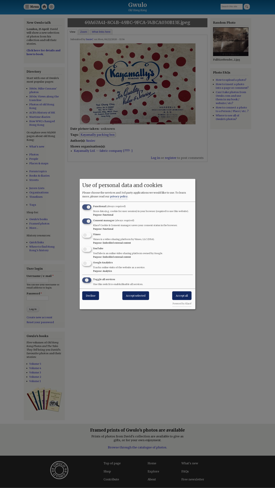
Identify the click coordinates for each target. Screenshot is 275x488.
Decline (90, 295)
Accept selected (135, 295)
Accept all (182, 295)
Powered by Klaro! (182, 303)
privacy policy (119, 196)
